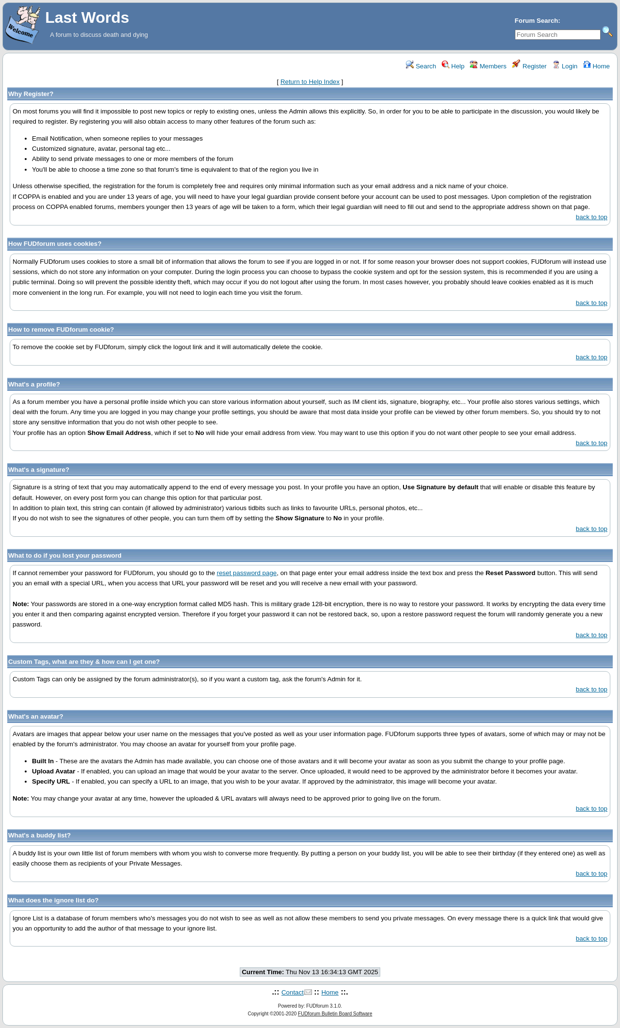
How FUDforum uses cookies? (55, 243)
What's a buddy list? (39, 835)
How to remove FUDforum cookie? (61, 329)
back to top (591, 217)
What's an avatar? (35, 716)
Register (529, 66)
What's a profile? (34, 384)
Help (453, 66)
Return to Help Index (310, 81)
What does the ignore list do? (53, 900)
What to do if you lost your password (65, 555)
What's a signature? (38, 469)
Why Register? (30, 93)
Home (596, 66)
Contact (292, 992)
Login (564, 66)
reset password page (247, 573)
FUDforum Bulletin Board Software (335, 1013)
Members (488, 66)
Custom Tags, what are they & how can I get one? (84, 661)
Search (421, 66)
